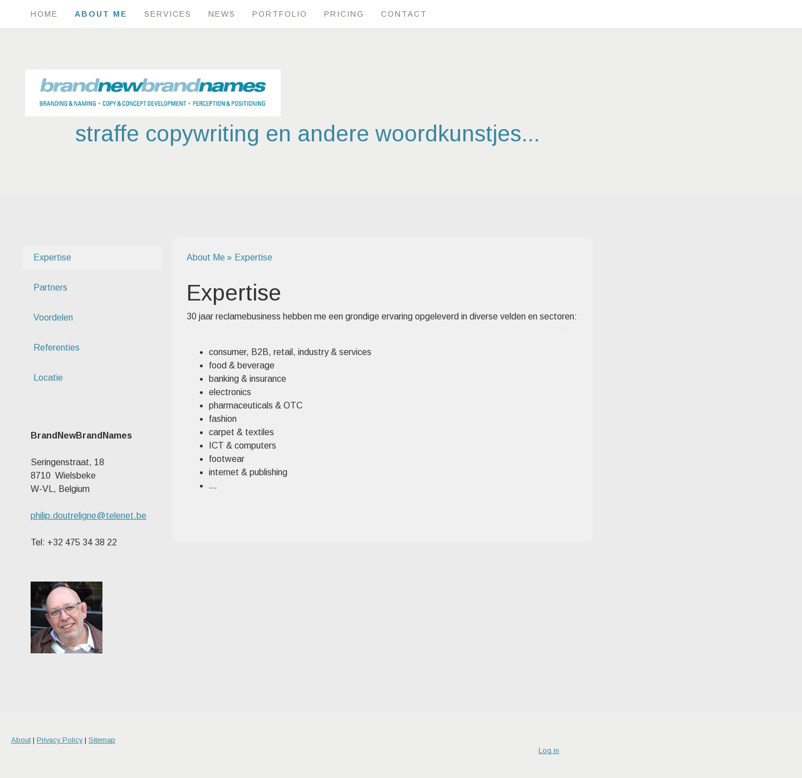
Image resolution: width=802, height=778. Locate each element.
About (21, 740)
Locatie (48, 377)
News (222, 13)
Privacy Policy (59, 740)
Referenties (56, 347)
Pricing (344, 13)
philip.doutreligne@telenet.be (88, 515)
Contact (404, 13)
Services (168, 13)
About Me (101, 13)
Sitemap (102, 740)
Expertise (52, 257)
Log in (549, 750)
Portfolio (279, 13)
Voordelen (53, 317)
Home (44, 13)
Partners (50, 287)
